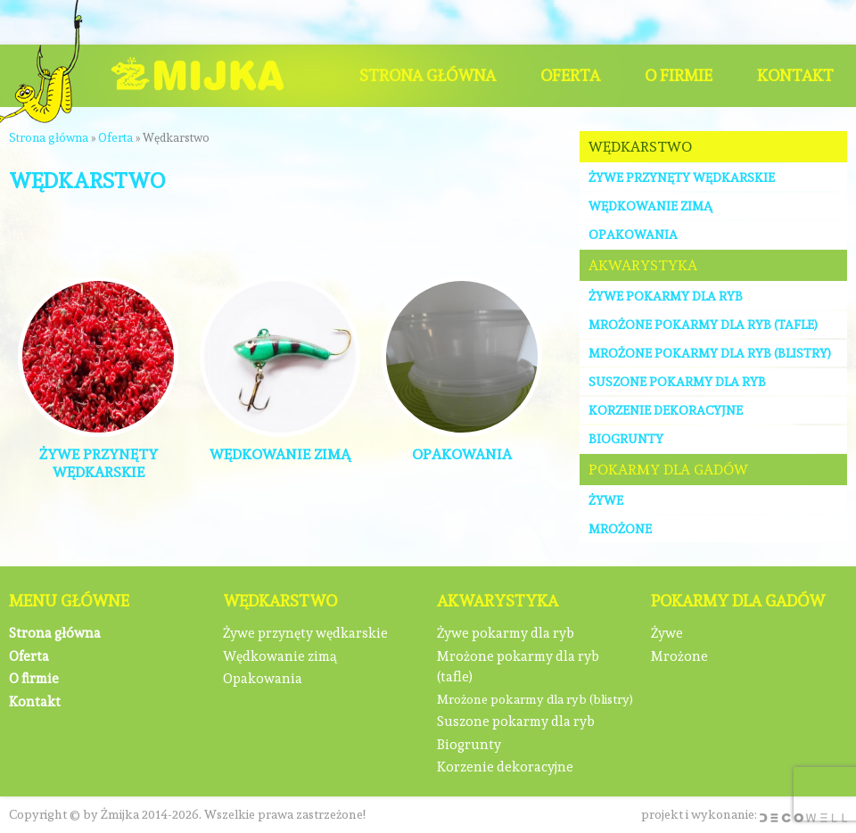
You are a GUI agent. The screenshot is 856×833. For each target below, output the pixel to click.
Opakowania (633, 234)
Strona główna (427, 75)
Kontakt (795, 75)
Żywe (605, 500)
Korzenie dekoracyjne (665, 410)
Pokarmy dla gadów (668, 469)
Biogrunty (625, 439)
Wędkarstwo (640, 146)
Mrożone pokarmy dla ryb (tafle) (703, 325)
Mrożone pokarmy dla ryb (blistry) (709, 353)
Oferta (570, 75)
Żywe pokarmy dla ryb (665, 296)
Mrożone (620, 529)
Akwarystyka (642, 265)
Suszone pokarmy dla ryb (677, 382)
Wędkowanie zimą (650, 206)
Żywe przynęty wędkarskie (681, 177)
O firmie (678, 75)
